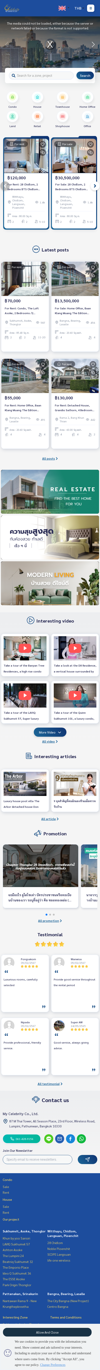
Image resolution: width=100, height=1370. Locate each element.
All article (50, 819)
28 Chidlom (55, 1243)
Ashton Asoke (12, 1250)
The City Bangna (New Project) (68, 1301)
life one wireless (58, 1260)
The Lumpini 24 (13, 1256)
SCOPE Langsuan (59, 1254)
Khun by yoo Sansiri (16, 1238)
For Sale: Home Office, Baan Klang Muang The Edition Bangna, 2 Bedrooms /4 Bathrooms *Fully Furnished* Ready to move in (73, 310)
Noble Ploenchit (58, 1249)
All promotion (50, 920)
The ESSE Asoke (14, 1279)
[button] (93, 44)
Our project (11, 1219)
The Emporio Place (16, 1267)
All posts (50, 458)
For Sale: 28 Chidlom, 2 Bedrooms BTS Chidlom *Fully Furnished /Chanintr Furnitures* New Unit (72, 186)
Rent (6, 1192)
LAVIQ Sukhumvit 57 (16, 1244)
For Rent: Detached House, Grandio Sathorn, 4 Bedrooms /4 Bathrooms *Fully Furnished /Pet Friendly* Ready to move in (75, 407)
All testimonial (50, 1084)
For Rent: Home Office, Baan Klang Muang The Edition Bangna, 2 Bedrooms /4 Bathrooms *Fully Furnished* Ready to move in (23, 407)
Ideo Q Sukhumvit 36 (17, 1273)
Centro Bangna (57, 1306)
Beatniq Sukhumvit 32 (18, 1262)
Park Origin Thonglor (17, 1285)
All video (50, 741)
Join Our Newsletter (18, 1150)
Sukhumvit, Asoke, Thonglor (24, 1231)
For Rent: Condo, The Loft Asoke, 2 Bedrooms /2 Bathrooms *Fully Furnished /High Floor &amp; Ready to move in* (23, 310)
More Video (50, 732)
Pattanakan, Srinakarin (20, 1294)
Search (85, 75)
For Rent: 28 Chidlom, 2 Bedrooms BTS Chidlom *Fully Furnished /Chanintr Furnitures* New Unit (24, 186)
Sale (6, 1187)
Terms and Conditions (66, 1317)
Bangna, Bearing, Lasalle (66, 1294)
